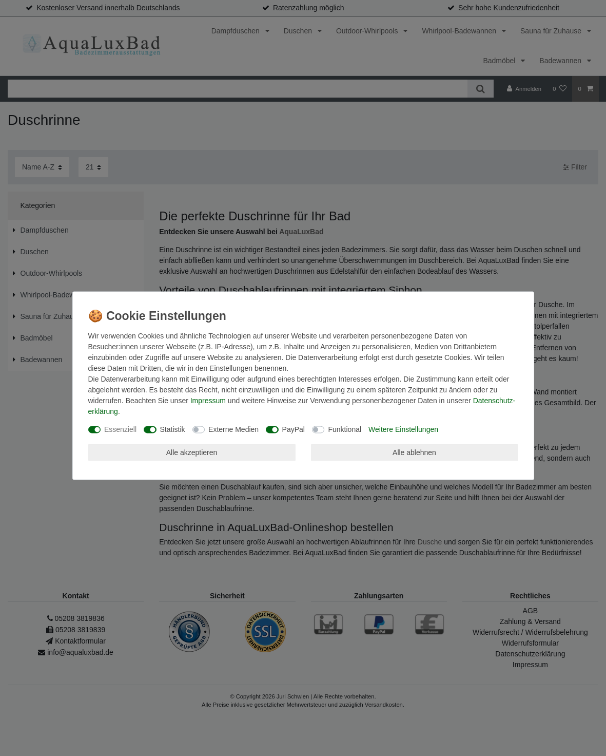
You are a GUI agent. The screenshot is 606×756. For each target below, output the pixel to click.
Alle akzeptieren (192, 452)
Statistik (172, 429)
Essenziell (120, 429)
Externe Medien (233, 429)
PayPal (293, 429)
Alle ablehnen (414, 452)
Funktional (344, 429)
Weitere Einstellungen (403, 429)
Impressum (208, 400)
